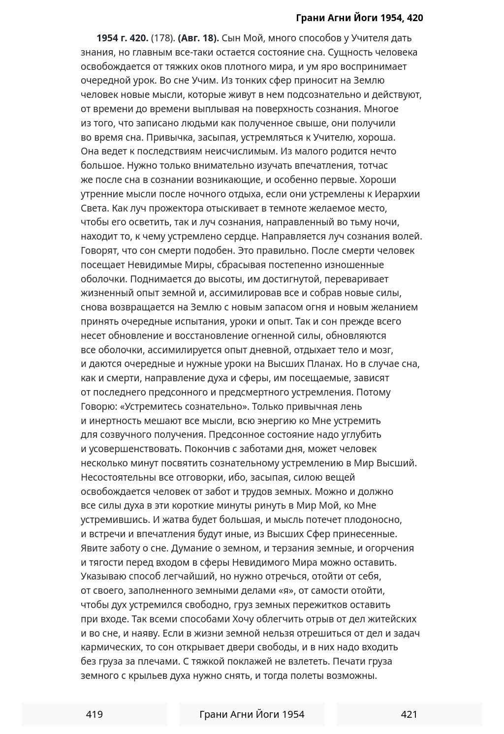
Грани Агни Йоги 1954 (251, 714)
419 (94, 714)
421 (409, 714)
